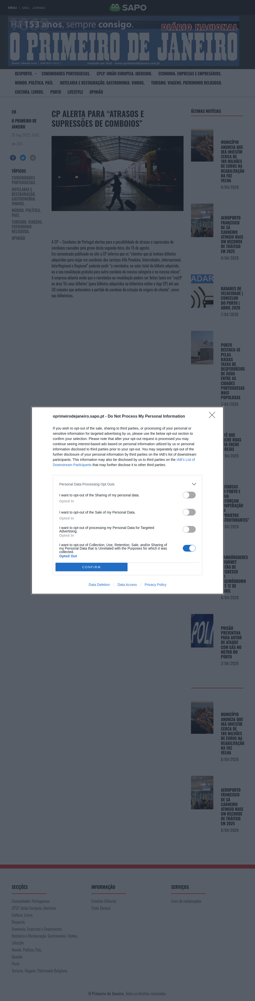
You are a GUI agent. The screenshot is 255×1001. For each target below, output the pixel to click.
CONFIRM (91, 567)
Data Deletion (99, 585)
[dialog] (127, 500)
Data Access (127, 585)
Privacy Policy (155, 585)
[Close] (213, 416)
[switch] (189, 495)
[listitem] (127, 484)
